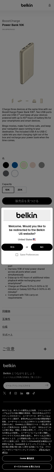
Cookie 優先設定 (27, 458)
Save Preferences (29, 254)
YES (12, 247)
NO (41, 247)
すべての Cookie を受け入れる (27, 466)
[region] (27, 437)
